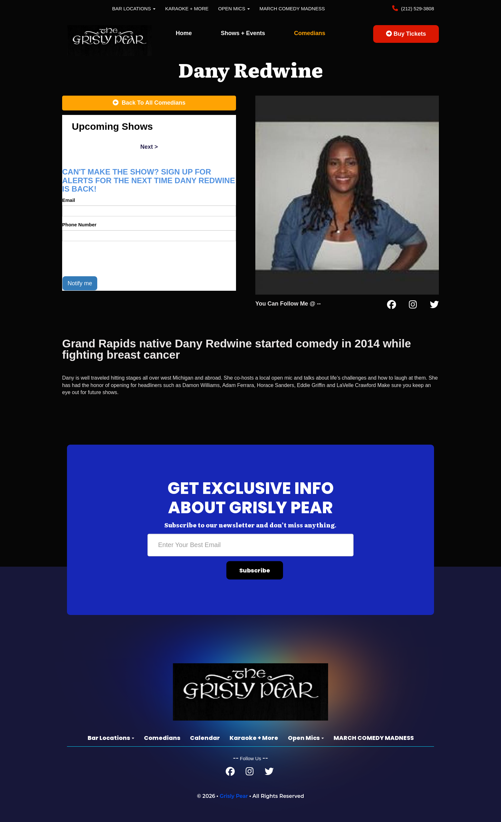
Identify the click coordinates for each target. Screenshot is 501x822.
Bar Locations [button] (134, 8)
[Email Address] (250, 545)
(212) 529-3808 (417, 8)
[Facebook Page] (391, 306)
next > (149, 147)
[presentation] (111, 258)
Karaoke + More (187, 8)
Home (184, 33)
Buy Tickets (406, 34)
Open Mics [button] (234, 8)
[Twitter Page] (434, 306)
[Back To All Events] (149, 103)
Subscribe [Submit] (254, 570)
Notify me (80, 283)
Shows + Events (243, 33)
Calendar (205, 738)
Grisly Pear (234, 796)
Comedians (309, 33)
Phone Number (79, 224)
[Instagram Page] (413, 306)
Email (68, 200)
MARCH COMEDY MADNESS (292, 8)
